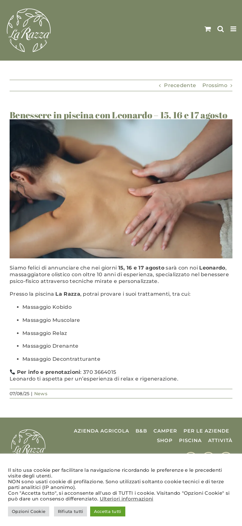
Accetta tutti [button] (107, 511)
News (40, 393)
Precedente (180, 85)
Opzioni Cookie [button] (28, 511)
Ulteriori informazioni (126, 499)
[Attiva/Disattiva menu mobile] (233, 29)
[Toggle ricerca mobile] (220, 29)
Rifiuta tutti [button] (70, 511)
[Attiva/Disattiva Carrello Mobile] (208, 29)
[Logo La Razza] (28, 430)
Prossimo (214, 85)
